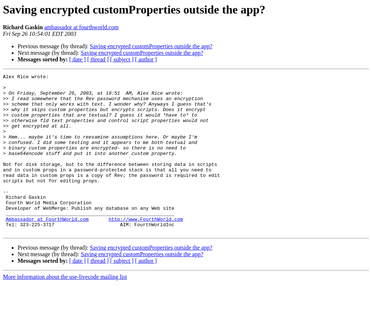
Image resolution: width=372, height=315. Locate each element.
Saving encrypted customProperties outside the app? (151, 46)
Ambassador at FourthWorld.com (47, 248)
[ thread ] (98, 59)
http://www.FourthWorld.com (146, 248)
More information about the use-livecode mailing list (65, 308)
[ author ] (146, 59)
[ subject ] (122, 59)
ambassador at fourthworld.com (81, 27)
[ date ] (77, 59)
